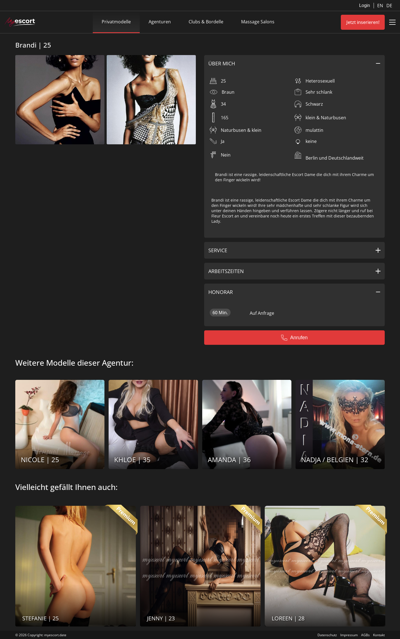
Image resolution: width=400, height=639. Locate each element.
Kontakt (379, 635)
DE (389, 6)
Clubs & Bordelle (206, 22)
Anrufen (294, 338)
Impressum (349, 635)
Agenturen (160, 22)
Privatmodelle (116, 22)
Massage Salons (257, 22)
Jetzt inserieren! (362, 22)
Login (364, 5)
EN (380, 6)
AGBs (365, 635)
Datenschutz (327, 635)
